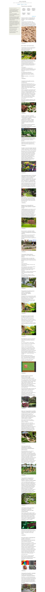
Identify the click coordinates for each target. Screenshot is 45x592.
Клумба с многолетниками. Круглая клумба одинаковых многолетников (28, 148)
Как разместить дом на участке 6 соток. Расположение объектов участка (28, 340)
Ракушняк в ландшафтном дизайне (33, 9)
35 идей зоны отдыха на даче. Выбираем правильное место (27, 316)
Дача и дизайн (22, 1)
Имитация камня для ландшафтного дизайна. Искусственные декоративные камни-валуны (27, 447)
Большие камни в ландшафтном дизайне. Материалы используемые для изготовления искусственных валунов (28, 539)
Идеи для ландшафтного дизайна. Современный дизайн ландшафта (28, 411)
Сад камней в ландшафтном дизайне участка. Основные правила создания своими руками (28, 479)
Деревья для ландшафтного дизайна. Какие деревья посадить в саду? (28, 206)
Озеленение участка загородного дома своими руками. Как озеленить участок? (28, 49)
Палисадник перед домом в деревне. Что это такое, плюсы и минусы (28, 255)
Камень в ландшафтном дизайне (28, 9)
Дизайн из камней (28, 13)
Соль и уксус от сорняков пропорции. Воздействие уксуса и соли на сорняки (14, 14)
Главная (18, 4)
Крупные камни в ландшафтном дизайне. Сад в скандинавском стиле (28, 19)
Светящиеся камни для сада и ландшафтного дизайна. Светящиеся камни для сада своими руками (27, 509)
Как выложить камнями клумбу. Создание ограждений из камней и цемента (28, 232)
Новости (22, 4)
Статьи (25, 4)
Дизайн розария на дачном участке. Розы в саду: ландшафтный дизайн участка (27, 377)
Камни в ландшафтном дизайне (23, 9)
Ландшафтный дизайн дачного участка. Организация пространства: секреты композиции (27, 292)
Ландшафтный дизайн (23, 13)
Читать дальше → (24, 78)
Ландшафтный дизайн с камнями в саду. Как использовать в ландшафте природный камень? (28, 574)
